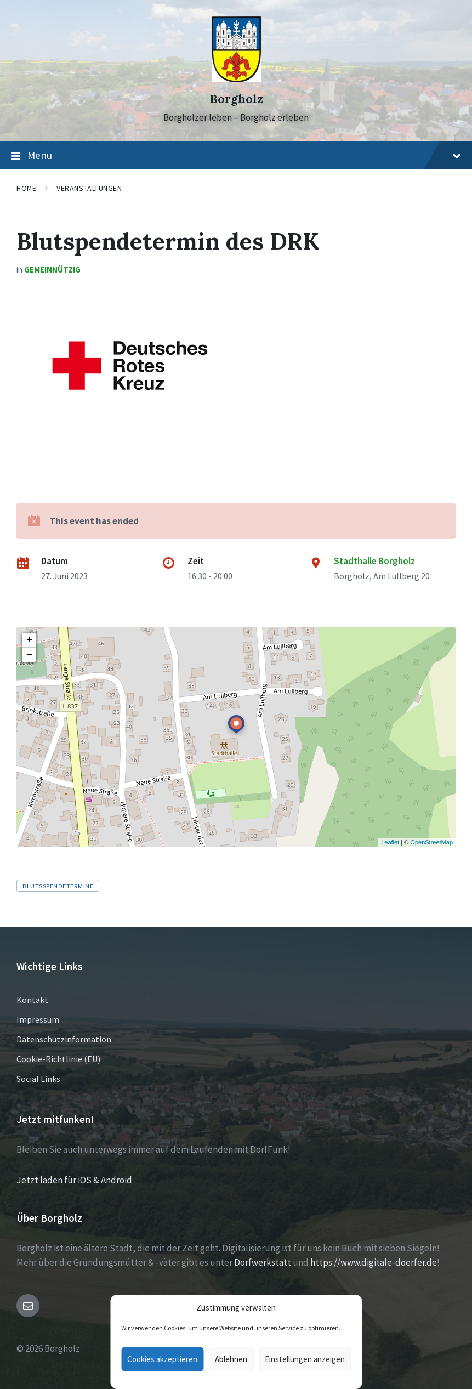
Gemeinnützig (52, 269)
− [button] (29, 654)
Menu (236, 156)
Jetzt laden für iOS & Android (74, 1180)
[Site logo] (236, 79)
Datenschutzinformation (63, 1039)
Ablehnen (231, 1359)
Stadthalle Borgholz (374, 561)
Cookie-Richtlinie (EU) (58, 1058)
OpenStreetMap (431, 842)
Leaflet (390, 842)
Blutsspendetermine (57, 885)
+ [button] (29, 640)
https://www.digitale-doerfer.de (373, 1262)
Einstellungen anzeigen (305, 1359)
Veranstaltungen (89, 188)
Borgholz (236, 99)
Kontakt (32, 999)
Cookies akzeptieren (162, 1359)
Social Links (38, 1078)
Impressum (37, 1019)
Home (26, 188)
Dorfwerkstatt (262, 1262)
